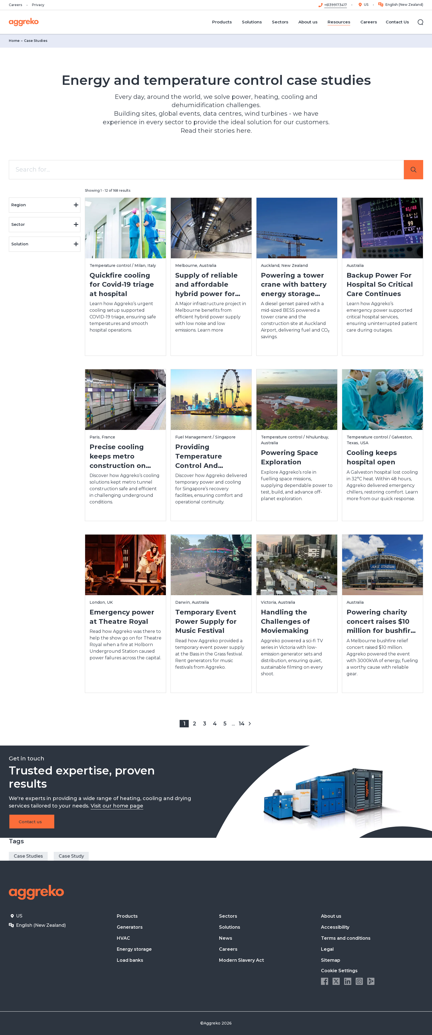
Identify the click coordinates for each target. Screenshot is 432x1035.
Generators (130, 927)
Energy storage (134, 949)
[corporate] (24, 22)
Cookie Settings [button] (339, 970)
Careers (15, 5)
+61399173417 (335, 5)
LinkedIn (347, 981)
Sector (45, 224)
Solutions (229, 927)
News (225, 938)
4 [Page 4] (215, 723)
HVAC (123, 938)
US (366, 4)
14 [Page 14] (241, 723)
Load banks (130, 960)
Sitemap (330, 960)
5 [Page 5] (225, 723)
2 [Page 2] (194, 723)
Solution (45, 244)
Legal (327, 949)
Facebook (324, 981)
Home (14, 41)
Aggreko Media (370, 981)
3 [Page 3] (204, 723)
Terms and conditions (346, 938)
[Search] (420, 22)
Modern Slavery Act (241, 960)
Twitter (336, 981)
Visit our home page (117, 806)
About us (331, 916)
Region (45, 205)
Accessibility (335, 927)
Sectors (228, 916)
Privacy (38, 5)
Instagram (359, 981)
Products (127, 916)
